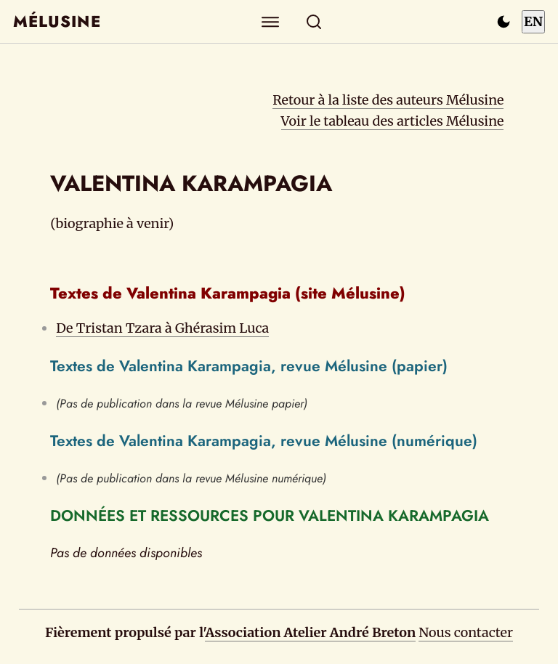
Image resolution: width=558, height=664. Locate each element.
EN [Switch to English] (533, 21)
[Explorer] (271, 21)
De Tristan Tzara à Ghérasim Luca (162, 328)
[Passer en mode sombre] (503, 21)
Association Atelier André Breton (310, 632)
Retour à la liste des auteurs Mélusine (388, 100)
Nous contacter (465, 632)
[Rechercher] (314, 21)
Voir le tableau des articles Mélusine (392, 121)
